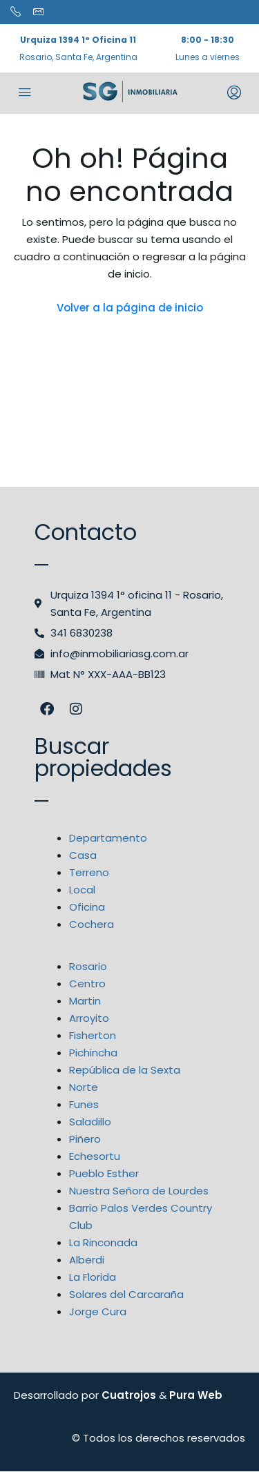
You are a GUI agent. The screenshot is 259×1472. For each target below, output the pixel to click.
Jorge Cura (97, 1311)
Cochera (91, 924)
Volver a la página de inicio (130, 307)
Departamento (108, 838)
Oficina (87, 907)
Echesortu (94, 1156)
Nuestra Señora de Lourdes (139, 1190)
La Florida (92, 1277)
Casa (83, 855)
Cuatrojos (129, 1395)
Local (82, 889)
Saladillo (90, 1121)
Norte (83, 1087)
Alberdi (86, 1259)
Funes (84, 1104)
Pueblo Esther (104, 1173)
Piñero (85, 1139)
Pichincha (93, 1052)
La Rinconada (103, 1242)
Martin (85, 1001)
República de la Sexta (124, 1070)
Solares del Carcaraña (126, 1294)
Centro (87, 983)
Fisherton (92, 1035)
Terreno (89, 872)
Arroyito (89, 1018)
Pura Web (195, 1395)
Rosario (88, 966)
